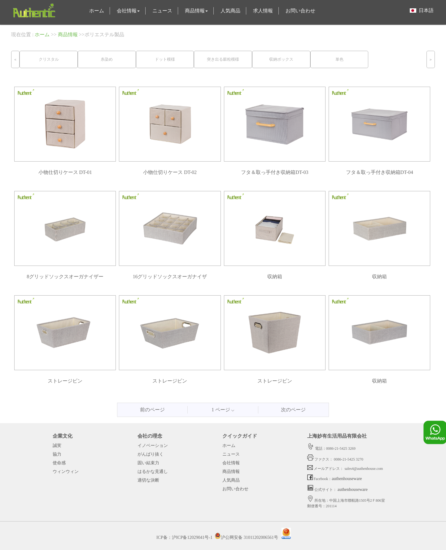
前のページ (152, 409)
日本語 (422, 10)
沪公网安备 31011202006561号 (246, 537)
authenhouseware (347, 478)
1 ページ (223, 409)
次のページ (293, 409)
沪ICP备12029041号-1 (192, 537)
